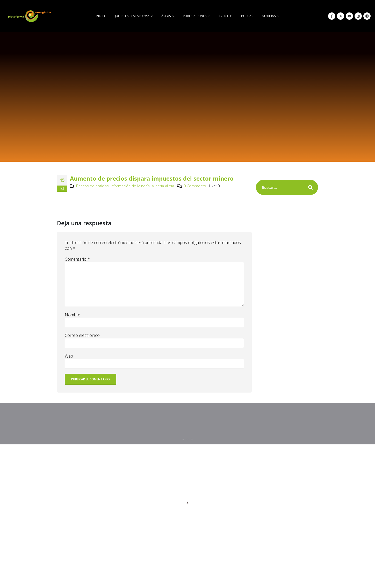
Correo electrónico (82, 335)
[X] (340, 16)
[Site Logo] (30, 16)
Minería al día (163, 185)
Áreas (166, 16)
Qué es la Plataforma (131, 16)
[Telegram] (367, 16)
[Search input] (283, 187)
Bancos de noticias (92, 185)
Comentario (77, 259)
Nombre (72, 315)
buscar (247, 16)
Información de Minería (130, 185)
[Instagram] (358, 16)
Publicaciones (195, 16)
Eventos (226, 16)
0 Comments (195, 185)
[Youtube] (349, 16)
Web (69, 356)
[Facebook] (331, 16)
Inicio (100, 16)
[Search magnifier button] (310, 187)
